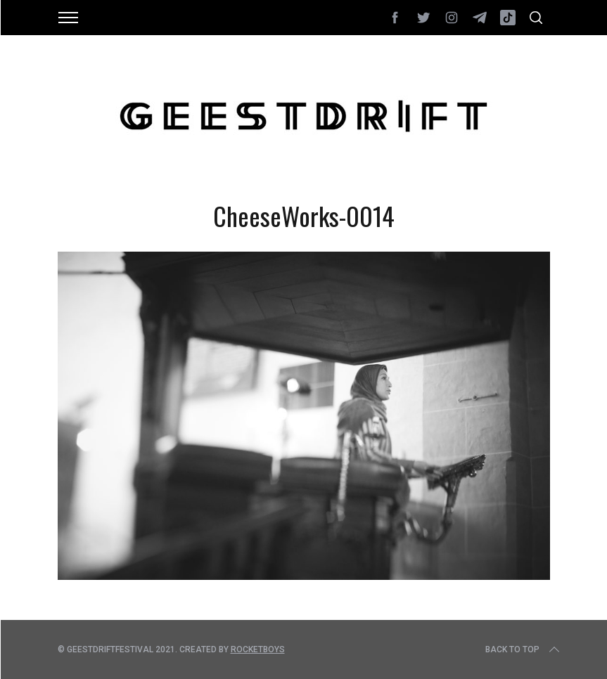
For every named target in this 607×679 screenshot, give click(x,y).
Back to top (523, 649)
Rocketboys (258, 649)
